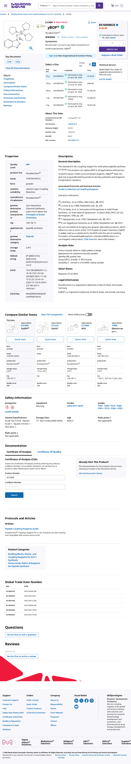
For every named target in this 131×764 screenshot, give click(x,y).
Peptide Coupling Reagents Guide (21, 528)
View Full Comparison (52, 314)
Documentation (12, 94)
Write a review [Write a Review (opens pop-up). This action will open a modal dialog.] (67, 37)
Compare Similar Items (15, 86)
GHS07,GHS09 (11, 411)
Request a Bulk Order (112, 55)
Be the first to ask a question (22, 634)
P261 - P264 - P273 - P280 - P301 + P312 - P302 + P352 (110, 407)
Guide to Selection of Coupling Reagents (78, 189)
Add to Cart (112, 49)
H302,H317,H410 (75, 405)
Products (3, 14)
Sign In (52, 55)
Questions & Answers (14, 101)
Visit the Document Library (90, 473)
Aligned (30, 236)
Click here (89, 239)
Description (9, 82)
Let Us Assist (105, 79)
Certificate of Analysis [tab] (19, 451)
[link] (13, 700)
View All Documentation (18, 68)
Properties (9, 78)
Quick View (20, 339)
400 (27, 164)
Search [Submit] (14, 495)
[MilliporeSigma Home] (21, 5)
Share (92, 22)
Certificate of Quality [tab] (49, 451)
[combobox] (70, 6)
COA (9, 61)
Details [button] (113, 37)
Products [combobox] (44, 5)
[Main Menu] (5, 5)
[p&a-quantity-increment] (123, 43)
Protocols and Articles (15, 97)
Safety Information (13, 90)
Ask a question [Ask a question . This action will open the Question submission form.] (82, 37)
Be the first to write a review (22, 657)
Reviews (8, 105)
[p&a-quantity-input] (112, 43)
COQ (18, 61)
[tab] (5, 14)
